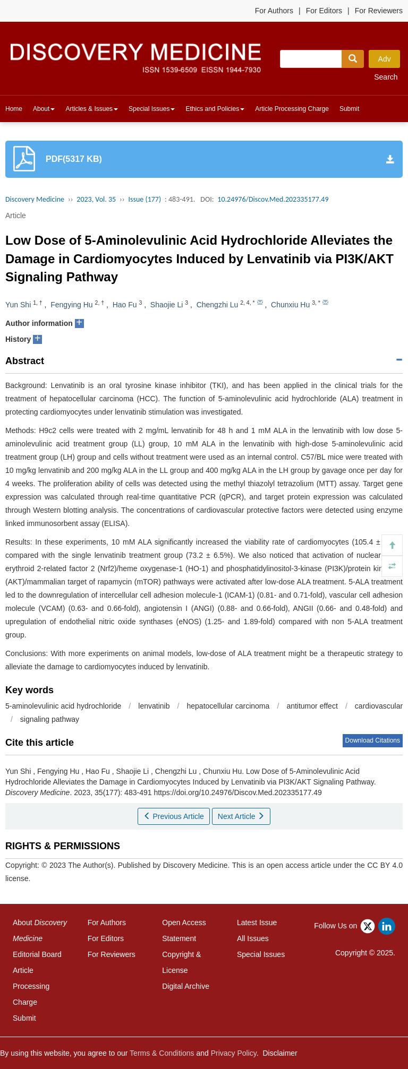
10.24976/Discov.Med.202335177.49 (272, 199)
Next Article (241, 816)
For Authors (274, 10)
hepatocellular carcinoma (228, 706)
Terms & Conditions (162, 1053)
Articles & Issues (91, 109)
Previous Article (173, 816)
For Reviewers (379, 10)
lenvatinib (153, 706)
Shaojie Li (166, 304)
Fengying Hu (71, 304)
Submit (349, 109)
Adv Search (385, 61)
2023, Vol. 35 (96, 199)
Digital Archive (185, 986)
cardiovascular (379, 706)
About (44, 109)
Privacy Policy (234, 1053)
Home (13, 109)
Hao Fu (125, 304)
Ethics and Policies (214, 109)
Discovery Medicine (34, 199)
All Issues (253, 938)
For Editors (324, 10)
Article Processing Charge (292, 109)
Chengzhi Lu (218, 304)
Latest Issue (257, 922)
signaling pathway (49, 719)
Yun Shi (18, 304)
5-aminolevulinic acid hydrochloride (63, 706)
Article (15, 215)
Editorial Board (37, 954)
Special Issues (152, 109)
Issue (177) (144, 199)
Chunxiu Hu (290, 304)
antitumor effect (311, 706)
